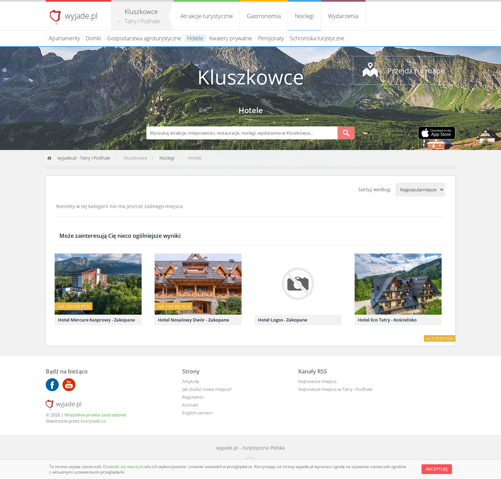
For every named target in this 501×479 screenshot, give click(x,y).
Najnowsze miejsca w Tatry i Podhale (335, 389)
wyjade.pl (81, 15)
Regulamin (193, 397)
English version (197, 413)
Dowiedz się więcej (121, 466)
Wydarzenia (343, 16)
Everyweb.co (93, 421)
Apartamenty (64, 38)
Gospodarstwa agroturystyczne (144, 38)
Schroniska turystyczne (317, 38)
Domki (93, 38)
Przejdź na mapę (416, 70)
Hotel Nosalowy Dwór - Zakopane (193, 320)
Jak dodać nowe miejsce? (207, 389)
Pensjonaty (271, 38)
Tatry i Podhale (142, 21)
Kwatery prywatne (230, 38)
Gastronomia (264, 16)
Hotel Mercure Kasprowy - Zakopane (96, 320)
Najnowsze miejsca (317, 381)
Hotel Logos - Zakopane (282, 320)
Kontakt (190, 405)
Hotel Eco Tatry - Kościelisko (387, 320)
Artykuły (190, 381)
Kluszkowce (250, 77)
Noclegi (304, 16)
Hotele (195, 38)
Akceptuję (437, 469)
